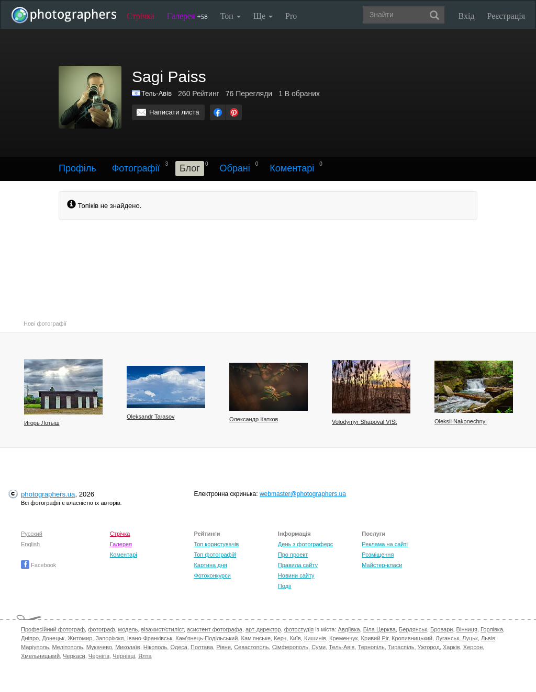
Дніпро (30, 638)
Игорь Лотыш (42, 423)
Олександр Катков (253, 419)
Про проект (293, 554)
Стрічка (140, 15)
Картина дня (210, 565)
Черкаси (74, 656)
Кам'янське (256, 638)
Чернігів (98, 656)
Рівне (223, 647)
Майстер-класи (382, 565)
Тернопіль (371, 647)
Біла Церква (379, 629)
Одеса (178, 647)
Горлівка (492, 629)
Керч (280, 638)
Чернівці (124, 656)
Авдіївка (349, 629)
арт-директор (263, 629)
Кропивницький (412, 638)
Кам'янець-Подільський (206, 638)
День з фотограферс (305, 544)
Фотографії (136, 168)
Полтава (202, 647)
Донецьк (53, 638)
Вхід (467, 15)
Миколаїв (127, 647)
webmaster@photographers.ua (303, 494)
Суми (318, 647)
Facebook (38, 565)
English (30, 544)
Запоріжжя (109, 638)
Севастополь (251, 647)
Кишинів (315, 638)
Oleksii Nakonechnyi (460, 421)
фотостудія (299, 629)
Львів (488, 638)
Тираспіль (401, 647)
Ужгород (429, 647)
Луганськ (447, 638)
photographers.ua (48, 494)
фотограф (101, 629)
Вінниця (466, 629)
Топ (230, 15)
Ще (263, 15)
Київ (294, 638)
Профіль (77, 168)
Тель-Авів (156, 93)
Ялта (144, 656)
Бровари (441, 629)
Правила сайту (298, 565)
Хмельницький (40, 656)
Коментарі (292, 168)
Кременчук (343, 638)
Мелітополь (67, 647)
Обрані (234, 168)
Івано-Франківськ (149, 638)
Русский (31, 533)
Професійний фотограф (53, 629)
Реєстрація (506, 15)
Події (285, 586)
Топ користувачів (216, 544)
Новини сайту (296, 575)
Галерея (187, 15)
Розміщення (378, 554)
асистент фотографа (214, 629)
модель (128, 629)
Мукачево (99, 647)
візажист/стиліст (162, 629)
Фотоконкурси (212, 575)
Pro (291, 15)
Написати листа (174, 112)
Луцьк (470, 638)
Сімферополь (290, 647)
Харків (451, 647)
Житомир (80, 638)
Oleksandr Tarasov (151, 416)
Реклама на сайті (385, 544)
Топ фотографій (215, 554)
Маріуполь (35, 647)
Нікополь (155, 647)
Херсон (473, 647)
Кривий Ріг (374, 638)
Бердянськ (413, 629)
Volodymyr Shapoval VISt (364, 422)
